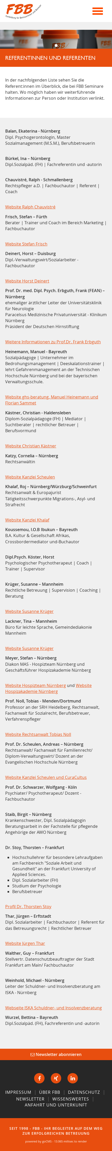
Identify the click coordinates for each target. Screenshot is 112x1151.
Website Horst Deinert (27, 281)
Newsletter (30, 1099)
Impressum (18, 1092)
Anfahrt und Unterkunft (56, 1105)
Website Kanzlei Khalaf (27, 520)
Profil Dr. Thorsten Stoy (28, 906)
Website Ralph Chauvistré (30, 207)
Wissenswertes (70, 1099)
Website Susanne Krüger (29, 611)
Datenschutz (84, 1092)
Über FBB (49, 1092)
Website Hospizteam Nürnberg (35, 685)
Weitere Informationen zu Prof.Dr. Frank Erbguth (53, 342)
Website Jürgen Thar (25, 943)
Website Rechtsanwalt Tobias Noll (38, 734)
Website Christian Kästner (30, 446)
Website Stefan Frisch (26, 244)
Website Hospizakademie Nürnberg (48, 688)
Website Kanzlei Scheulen (30, 477)
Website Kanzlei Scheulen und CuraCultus (46, 777)
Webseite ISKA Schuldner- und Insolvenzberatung (53, 1008)
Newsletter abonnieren (56, 1054)
